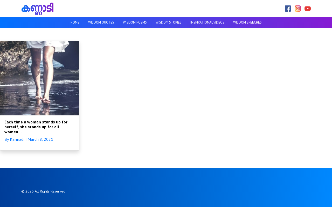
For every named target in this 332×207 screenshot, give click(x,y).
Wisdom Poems (135, 22)
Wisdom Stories (169, 22)
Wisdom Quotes (101, 22)
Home (75, 22)
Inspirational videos (207, 22)
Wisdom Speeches (247, 22)
